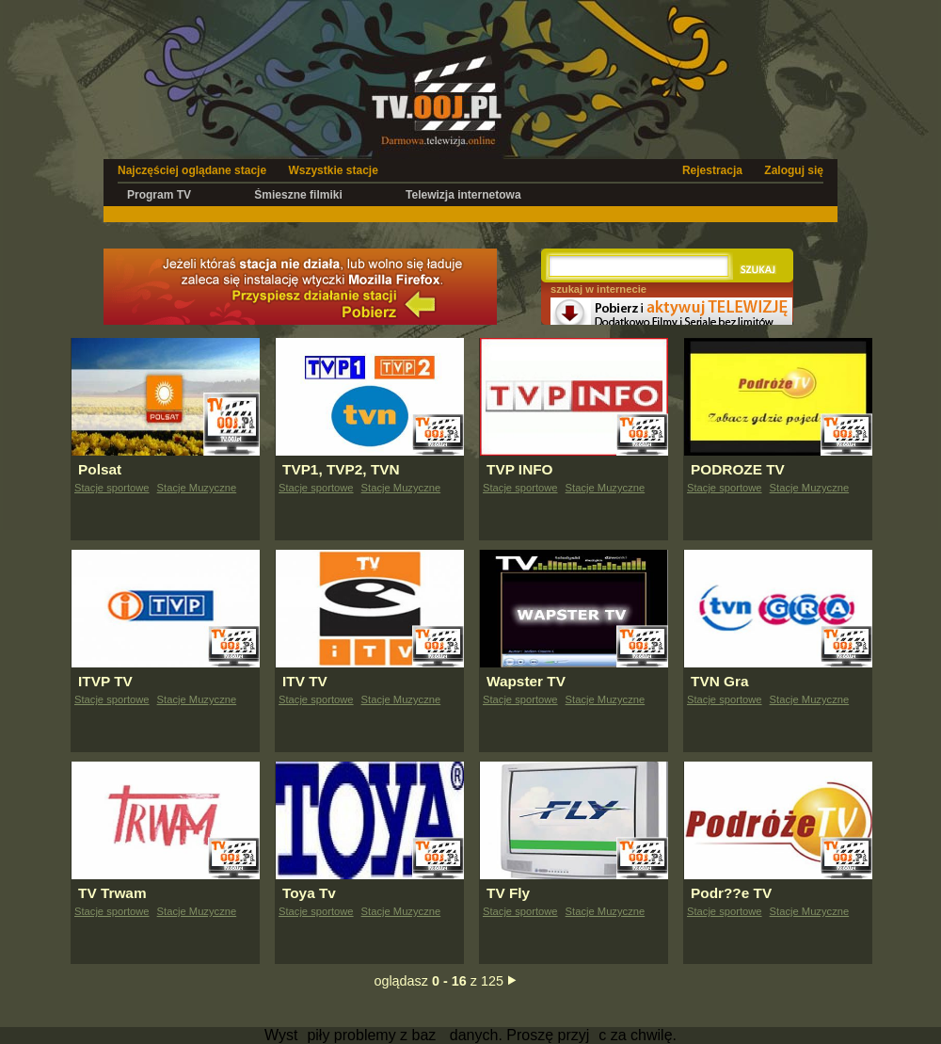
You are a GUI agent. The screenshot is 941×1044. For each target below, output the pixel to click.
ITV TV (304, 681)
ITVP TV (105, 681)
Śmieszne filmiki (298, 194)
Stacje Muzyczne (197, 487)
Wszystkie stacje (332, 170)
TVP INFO (519, 469)
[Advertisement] (446, 213)
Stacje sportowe (112, 487)
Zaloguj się (793, 170)
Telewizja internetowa (463, 194)
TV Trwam (112, 893)
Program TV (159, 194)
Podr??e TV (731, 893)
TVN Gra (719, 681)
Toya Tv (309, 893)
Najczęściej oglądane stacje (192, 170)
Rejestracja (712, 170)
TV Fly (508, 893)
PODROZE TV (738, 469)
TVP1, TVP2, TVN (341, 469)
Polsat (99, 469)
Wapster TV (526, 681)
